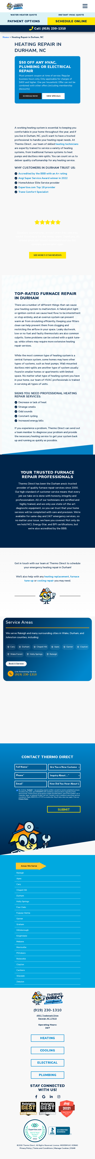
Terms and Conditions (43, 1148)
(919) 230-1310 (47, 1010)
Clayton (20, 964)
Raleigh (20, 872)
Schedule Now (30, 96)
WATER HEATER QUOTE (23, 14)
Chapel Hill (21, 890)
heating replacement (56, 576)
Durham (20, 895)
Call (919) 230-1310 (47, 28)
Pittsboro (21, 953)
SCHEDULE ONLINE (71, 21)
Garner (19, 918)
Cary (18, 884)
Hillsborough (22, 930)
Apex (18, 878)
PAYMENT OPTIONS (24, 21)
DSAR (72, 1148)
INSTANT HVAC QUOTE (71, 14)
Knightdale (21, 935)
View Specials (53, 96)
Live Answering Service (51, 673)
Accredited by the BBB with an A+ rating (42, 173)
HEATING (47, 1038)
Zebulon (20, 981)
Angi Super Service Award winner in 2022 (43, 178)
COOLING (47, 1051)
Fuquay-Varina (23, 913)
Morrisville (21, 947)
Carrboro (20, 970)
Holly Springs (22, 901)
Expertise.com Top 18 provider (36, 187)
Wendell (20, 976)
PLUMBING (47, 1075)
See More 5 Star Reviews (48, 255)
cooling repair (45, 580)
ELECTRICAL (47, 1063)
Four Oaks (21, 907)
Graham (20, 924)
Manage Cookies (61, 1148)
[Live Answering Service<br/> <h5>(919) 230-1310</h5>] (11, 674)
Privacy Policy (23, 799)
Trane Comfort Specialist (33, 192)
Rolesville (21, 958)
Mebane (20, 941)
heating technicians (67, 144)
